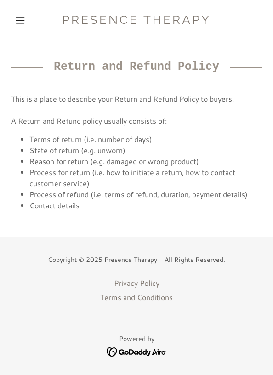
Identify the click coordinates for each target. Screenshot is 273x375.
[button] (30, 20)
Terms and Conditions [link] (136, 297)
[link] (136, 20)
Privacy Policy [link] (136, 283)
